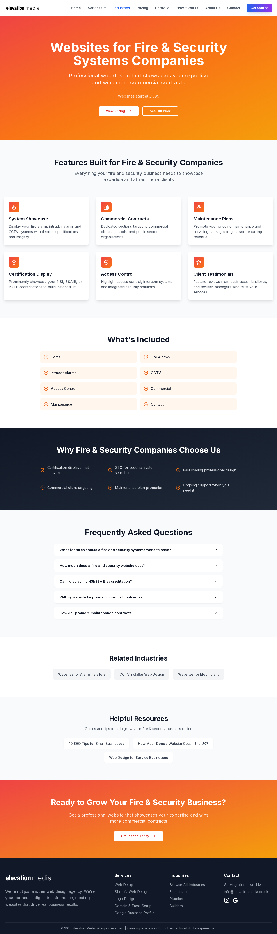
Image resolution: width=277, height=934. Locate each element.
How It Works (187, 8)
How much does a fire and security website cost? (138, 565)
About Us (212, 8)
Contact (233, 8)
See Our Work (160, 111)
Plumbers (177, 899)
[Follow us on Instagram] (226, 900)
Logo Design (125, 899)
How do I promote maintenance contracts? (138, 613)
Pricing (142, 8)
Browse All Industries (187, 885)
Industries (122, 8)
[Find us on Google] (235, 900)
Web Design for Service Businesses (138, 757)
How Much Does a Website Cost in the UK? (173, 743)
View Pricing (119, 111)
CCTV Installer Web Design (141, 674)
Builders (176, 906)
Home (76, 8)
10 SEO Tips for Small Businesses (96, 743)
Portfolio (162, 8)
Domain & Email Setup (133, 906)
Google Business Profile (134, 913)
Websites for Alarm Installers (81, 674)
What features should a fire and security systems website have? (138, 550)
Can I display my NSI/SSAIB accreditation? (138, 581)
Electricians (178, 892)
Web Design (124, 885)
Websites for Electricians (198, 674)
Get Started (259, 8)
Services (97, 8)
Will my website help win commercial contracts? (138, 597)
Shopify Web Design (131, 892)
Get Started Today (138, 836)
